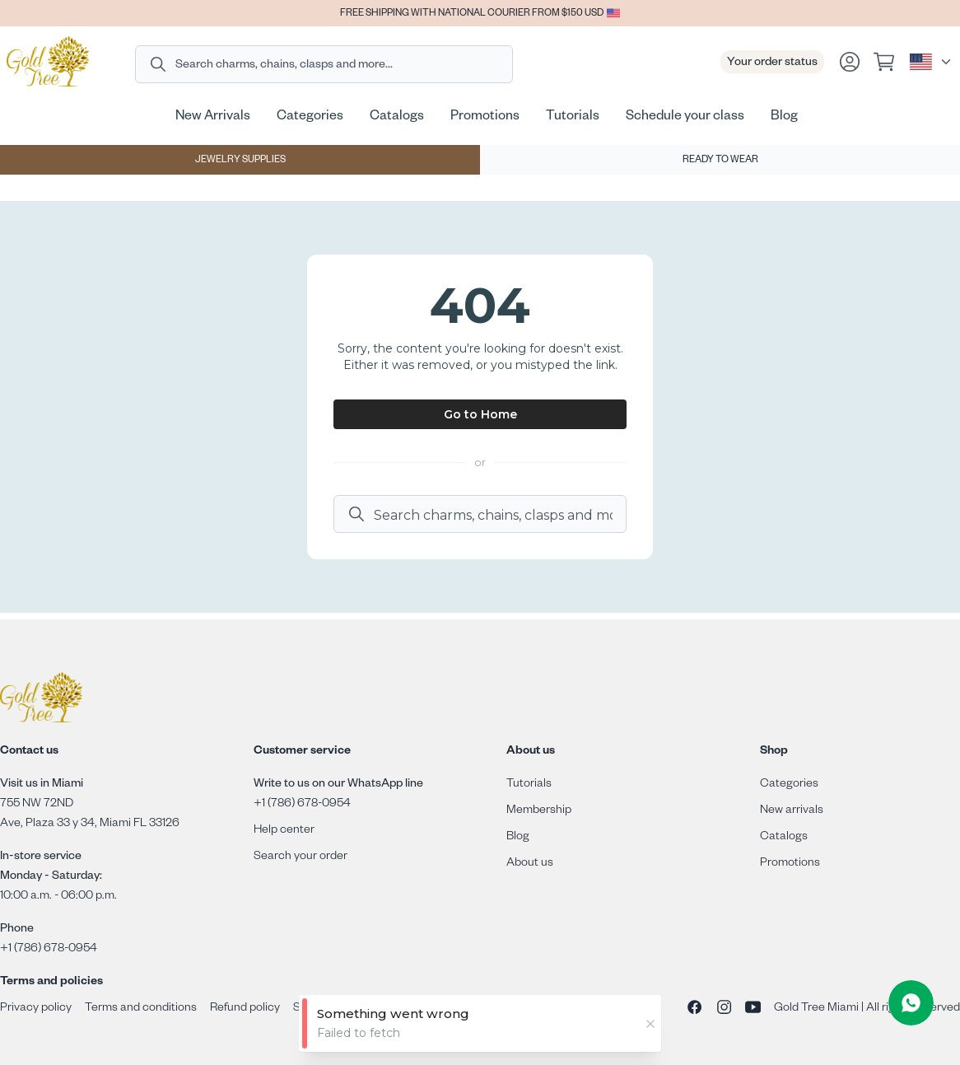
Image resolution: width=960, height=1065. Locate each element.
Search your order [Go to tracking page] (300, 857)
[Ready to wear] (720, 160)
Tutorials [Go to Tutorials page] (572, 117)
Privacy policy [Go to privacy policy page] (36, 1009)
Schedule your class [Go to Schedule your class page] (685, 117)
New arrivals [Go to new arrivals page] (791, 811)
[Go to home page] (48, 61)
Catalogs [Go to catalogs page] (784, 837)
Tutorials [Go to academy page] (529, 785)
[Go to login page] (849, 61)
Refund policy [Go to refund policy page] (245, 1009)
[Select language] (931, 62)
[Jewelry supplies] (240, 160)
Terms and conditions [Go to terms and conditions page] (141, 1009)
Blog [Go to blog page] (517, 837)
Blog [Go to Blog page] (784, 117)
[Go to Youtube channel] (753, 1009)
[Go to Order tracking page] (772, 61)
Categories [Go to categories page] (789, 785)
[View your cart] (886, 61)
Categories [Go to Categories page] (310, 117)
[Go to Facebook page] (694, 1009)
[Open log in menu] (849, 61)
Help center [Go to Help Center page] (284, 831)
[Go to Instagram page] (724, 1009)
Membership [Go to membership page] (538, 811)
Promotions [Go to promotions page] (790, 864)
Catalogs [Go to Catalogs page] (397, 117)
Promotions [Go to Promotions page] (485, 117)
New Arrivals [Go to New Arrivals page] (212, 117)
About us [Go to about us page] (529, 864)
